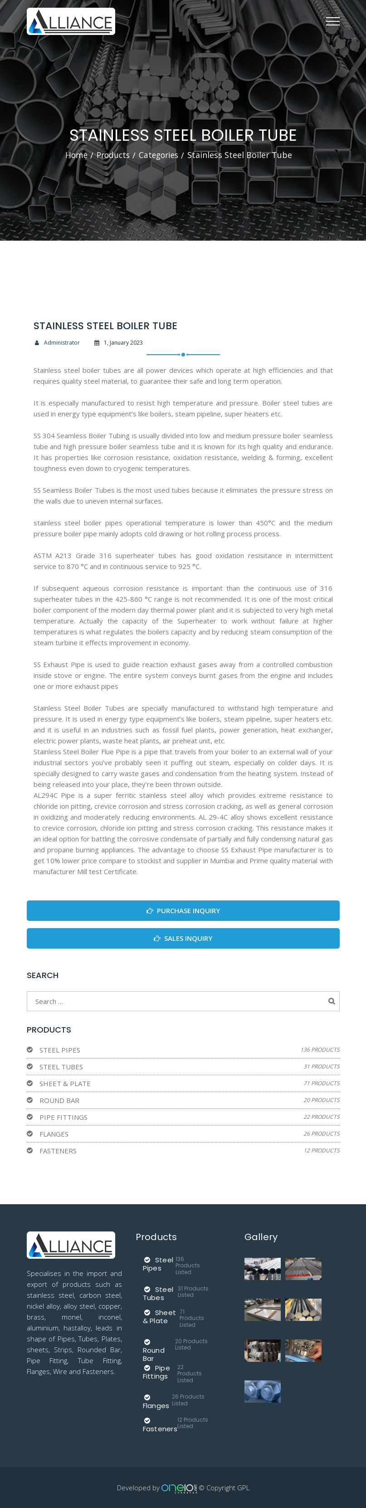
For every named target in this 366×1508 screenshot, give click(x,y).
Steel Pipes (59, 1049)
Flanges (53, 1133)
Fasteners (58, 1150)
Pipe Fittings (63, 1116)
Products (112, 155)
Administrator (57, 342)
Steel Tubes (61, 1066)
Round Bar (59, 1099)
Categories (160, 155)
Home (73, 155)
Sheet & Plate (65, 1083)
